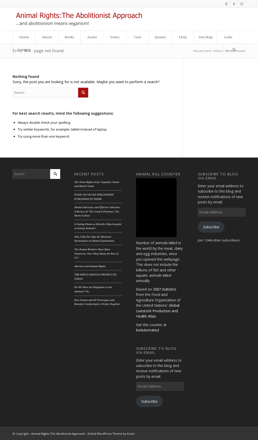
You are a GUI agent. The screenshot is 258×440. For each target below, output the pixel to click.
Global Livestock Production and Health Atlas (157, 311)
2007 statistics (164, 289)
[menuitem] (24, 37)
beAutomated (147, 330)
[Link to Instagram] (241, 4)
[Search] (234, 49)
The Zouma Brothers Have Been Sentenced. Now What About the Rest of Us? (96, 253)
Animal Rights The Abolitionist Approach (58, 433)
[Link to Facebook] (234, 4)
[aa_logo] (79, 19)
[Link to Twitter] (226, 4)
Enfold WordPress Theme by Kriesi (111, 433)
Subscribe (149, 401)
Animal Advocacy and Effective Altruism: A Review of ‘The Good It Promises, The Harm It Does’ (97, 211)
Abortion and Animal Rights (90, 266)
